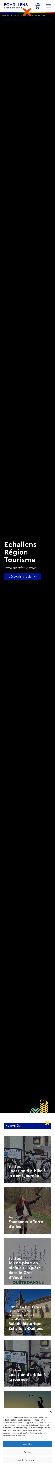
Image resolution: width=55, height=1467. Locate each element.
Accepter (27, 1444)
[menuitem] (47, 6)
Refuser (27, 1452)
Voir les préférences (27, 1460)
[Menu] (47, 6)
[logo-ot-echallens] (16, 6)
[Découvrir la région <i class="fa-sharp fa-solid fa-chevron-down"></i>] (22, 576)
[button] (50, 1411)
